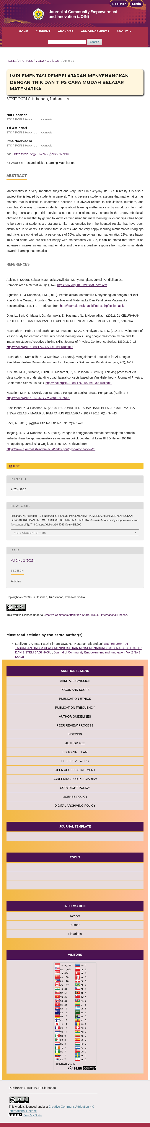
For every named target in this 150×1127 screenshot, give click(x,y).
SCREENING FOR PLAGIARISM (75, 779)
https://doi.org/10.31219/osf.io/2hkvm (82, 285)
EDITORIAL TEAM (75, 752)
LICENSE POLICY (74, 796)
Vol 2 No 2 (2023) (48, 60)
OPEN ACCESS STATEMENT (75, 770)
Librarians (75, 934)
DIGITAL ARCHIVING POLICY (74, 805)
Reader (75, 916)
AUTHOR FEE (75, 743)
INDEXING (75, 734)
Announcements (95, 31)
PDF (16, 466)
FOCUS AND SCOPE (75, 689)
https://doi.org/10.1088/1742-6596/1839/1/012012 (79, 383)
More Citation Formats (30, 532)
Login (136, 3)
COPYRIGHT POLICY (75, 788)
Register (119, 3)
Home (23, 31)
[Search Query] (67, 42)
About (123, 31)
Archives (65, 31)
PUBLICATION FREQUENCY (75, 707)
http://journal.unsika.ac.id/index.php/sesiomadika (92, 306)
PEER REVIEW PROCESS (75, 725)
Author (74, 925)
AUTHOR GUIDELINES (75, 716)
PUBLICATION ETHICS (75, 698)
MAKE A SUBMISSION (74, 681)
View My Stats (32, 1115)
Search (94, 41)
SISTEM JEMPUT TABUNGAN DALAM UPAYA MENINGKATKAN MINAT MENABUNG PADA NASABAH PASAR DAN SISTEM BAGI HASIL (78, 648)
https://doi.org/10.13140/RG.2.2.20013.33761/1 (38, 398)
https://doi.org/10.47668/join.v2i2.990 (41, 154)
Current (43, 31)
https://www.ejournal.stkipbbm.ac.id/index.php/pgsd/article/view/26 (51, 449)
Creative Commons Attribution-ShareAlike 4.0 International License (85, 615)
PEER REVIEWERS (75, 761)
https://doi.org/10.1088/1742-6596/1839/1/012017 (40, 347)
